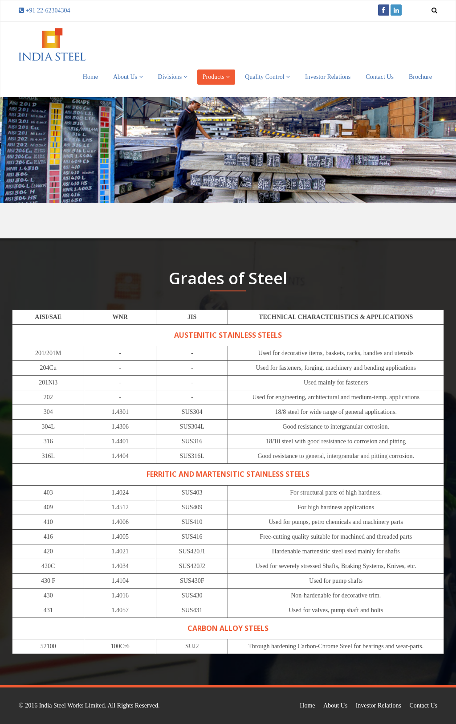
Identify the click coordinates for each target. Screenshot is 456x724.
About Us (128, 77)
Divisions (172, 77)
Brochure (420, 77)
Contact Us (380, 77)
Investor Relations (327, 77)
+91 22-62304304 (48, 10)
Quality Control (267, 77)
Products (216, 77)
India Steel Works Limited (72, 705)
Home (90, 77)
